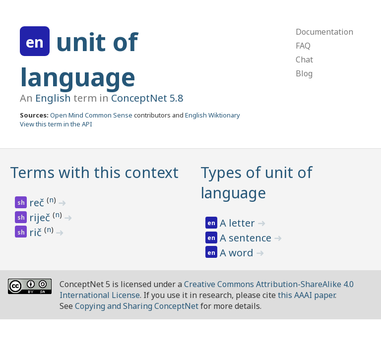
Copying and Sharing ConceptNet (136, 305)
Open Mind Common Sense (91, 115)
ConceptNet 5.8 (147, 98)
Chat (304, 59)
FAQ (303, 45)
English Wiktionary (212, 115)
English (53, 98)
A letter (238, 223)
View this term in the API (56, 123)
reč (38, 202)
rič (36, 232)
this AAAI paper (306, 295)
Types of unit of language (256, 182)
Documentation (324, 31)
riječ (41, 217)
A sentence (247, 237)
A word (238, 252)
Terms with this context (94, 172)
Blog (304, 73)
